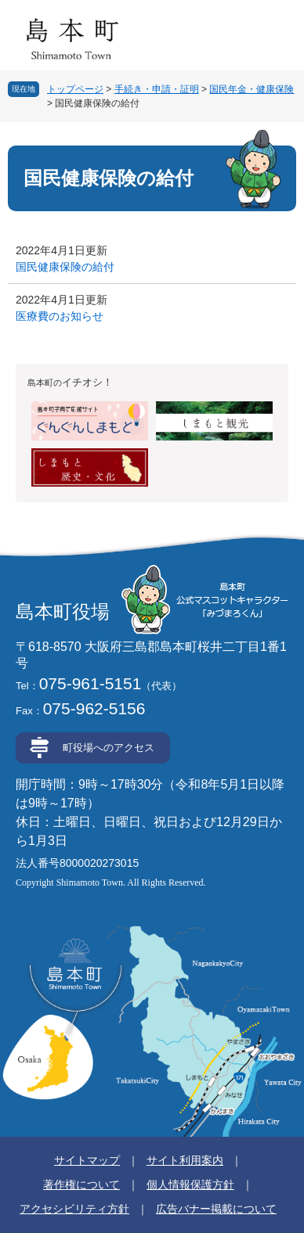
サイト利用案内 (185, 1160)
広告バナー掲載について (216, 1208)
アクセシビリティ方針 (74, 1208)
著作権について (81, 1184)
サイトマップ (87, 1160)
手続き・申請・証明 (156, 89)
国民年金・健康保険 (251, 89)
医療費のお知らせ (59, 316)
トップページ (75, 89)
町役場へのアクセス (108, 747)
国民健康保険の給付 (65, 267)
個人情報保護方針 (190, 1184)
